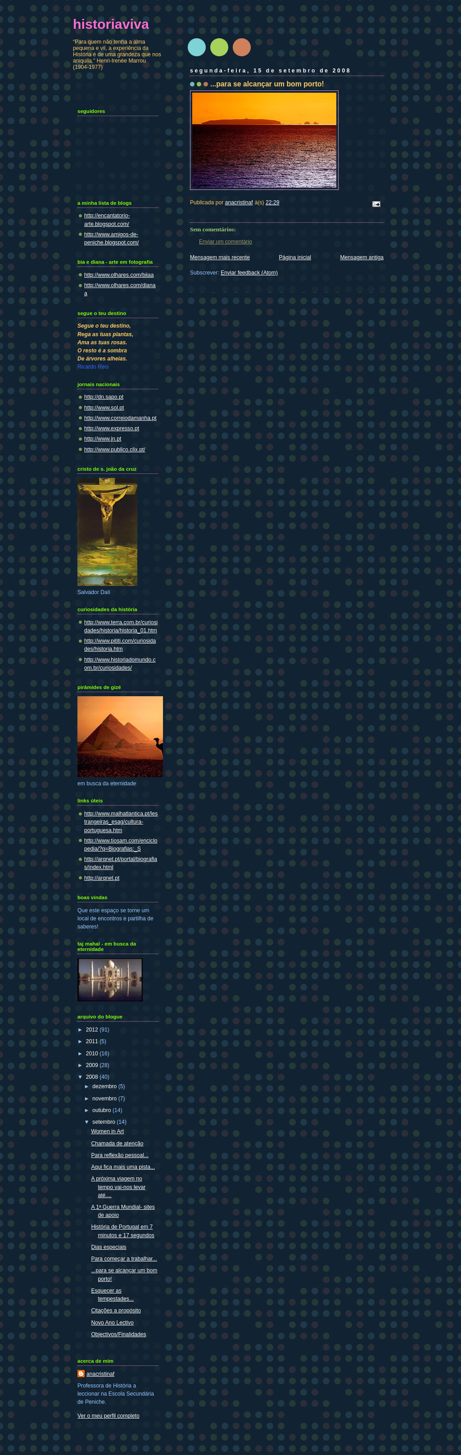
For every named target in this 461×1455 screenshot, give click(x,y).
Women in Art (107, 1131)
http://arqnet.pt (101, 878)
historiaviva (111, 24)
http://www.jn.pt (102, 439)
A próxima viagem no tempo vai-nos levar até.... (118, 1187)
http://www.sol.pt (104, 408)
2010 (92, 1053)
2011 (92, 1041)
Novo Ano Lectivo (112, 1323)
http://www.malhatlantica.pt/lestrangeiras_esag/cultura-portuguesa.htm (121, 822)
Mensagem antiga (362, 257)
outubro (102, 1110)
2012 (92, 1030)
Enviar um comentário (225, 242)
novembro (105, 1098)
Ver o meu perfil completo (108, 1416)
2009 (92, 1065)
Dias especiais (108, 1247)
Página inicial (295, 257)
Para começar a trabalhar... (124, 1259)
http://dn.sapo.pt (103, 397)
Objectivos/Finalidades (118, 1334)
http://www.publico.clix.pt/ (114, 449)
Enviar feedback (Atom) (249, 273)
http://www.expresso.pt (111, 428)
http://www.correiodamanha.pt (120, 418)
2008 (92, 1077)
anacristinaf (100, 1374)
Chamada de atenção (117, 1143)
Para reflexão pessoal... (120, 1155)
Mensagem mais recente (220, 257)
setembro (104, 1122)
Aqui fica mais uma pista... (123, 1167)
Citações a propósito (116, 1310)
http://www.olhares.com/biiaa (119, 275)
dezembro (105, 1086)
